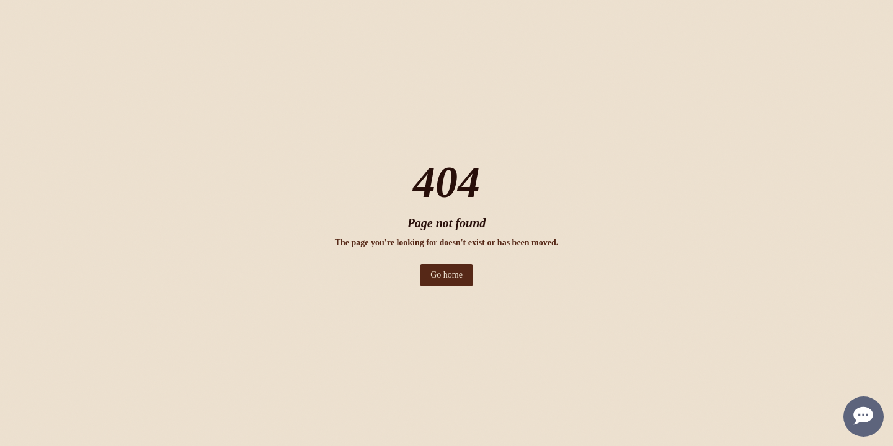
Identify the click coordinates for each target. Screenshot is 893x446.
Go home (446, 274)
